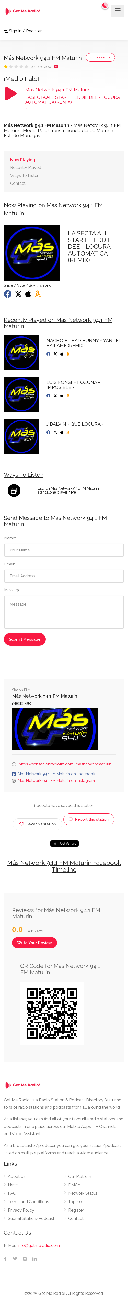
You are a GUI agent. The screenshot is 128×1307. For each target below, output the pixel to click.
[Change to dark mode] (105, 5)
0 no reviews (42, 66)
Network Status (83, 1193)
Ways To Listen (24, 175)
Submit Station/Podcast (31, 1218)
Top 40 (75, 1201)
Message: (12, 590)
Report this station (89, 819)
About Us (17, 1176)
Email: (9, 564)
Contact (18, 183)
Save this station (37, 823)
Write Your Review (34, 942)
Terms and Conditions (28, 1201)
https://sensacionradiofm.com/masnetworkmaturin (65, 764)
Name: (10, 538)
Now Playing (22, 159)
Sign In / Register (23, 31)
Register (76, 1210)
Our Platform (80, 1176)
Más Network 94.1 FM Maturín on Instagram (56, 780)
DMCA (74, 1185)
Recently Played (25, 167)
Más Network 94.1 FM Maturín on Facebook (56, 773)
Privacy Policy (21, 1210)
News (13, 1185)
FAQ (12, 1193)
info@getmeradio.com (39, 1245)
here (72, 492)
